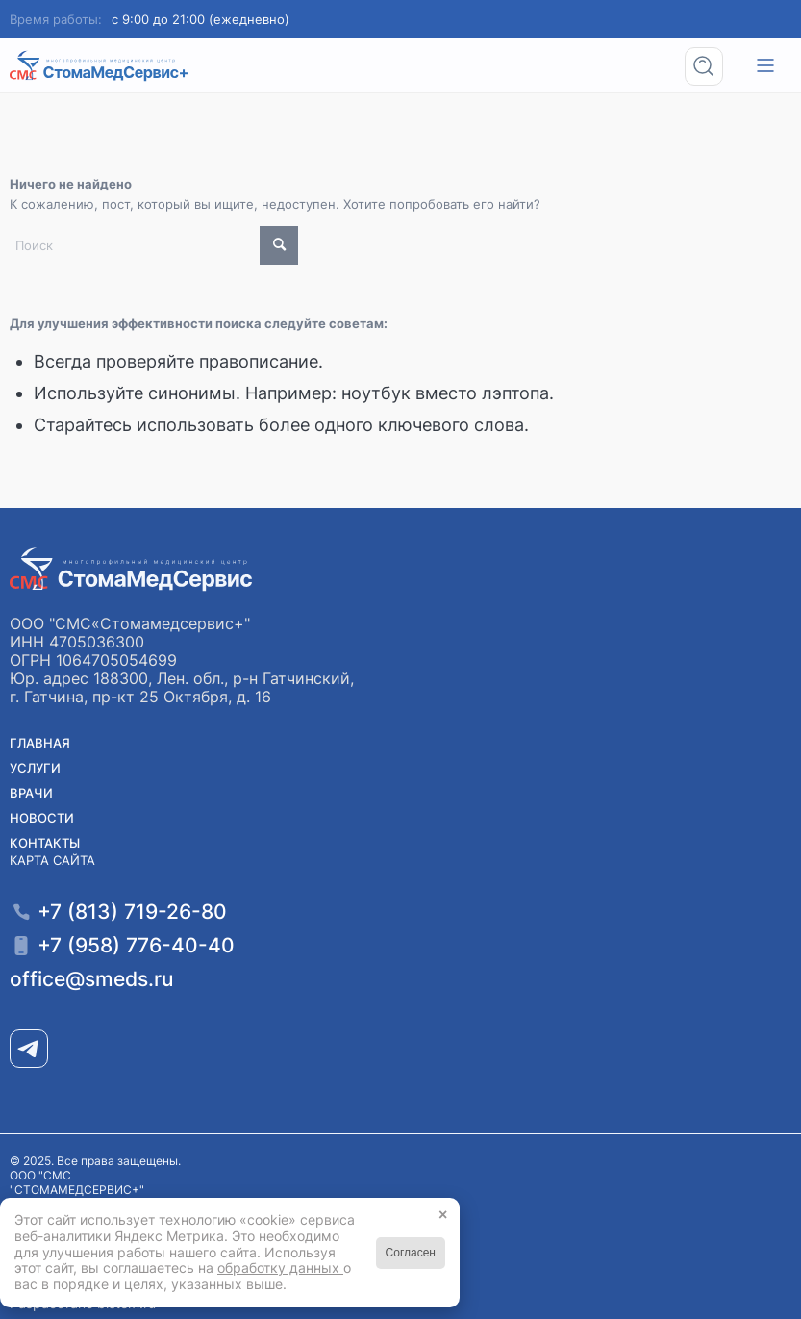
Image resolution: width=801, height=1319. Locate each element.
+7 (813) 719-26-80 (132, 912)
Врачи (31, 792)
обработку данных (280, 1267)
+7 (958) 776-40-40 (136, 945)
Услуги (35, 767)
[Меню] (765, 66)
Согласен (411, 1252)
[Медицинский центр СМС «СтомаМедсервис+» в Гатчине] (99, 66)
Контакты (45, 842)
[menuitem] (709, 66)
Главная (40, 742)
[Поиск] (709, 66)
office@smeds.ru (91, 979)
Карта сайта (52, 860)
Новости (42, 817)
